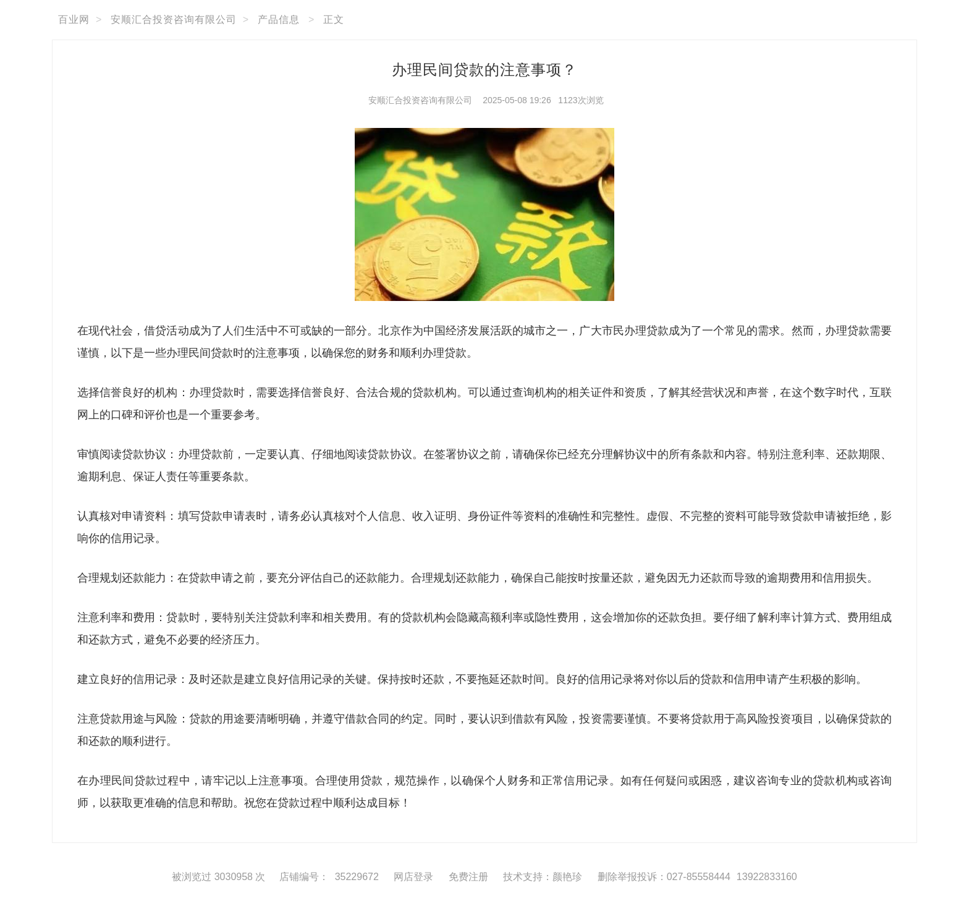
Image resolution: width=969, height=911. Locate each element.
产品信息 (279, 19)
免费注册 (468, 876)
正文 (333, 19)
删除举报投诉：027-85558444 (664, 876)
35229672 (357, 876)
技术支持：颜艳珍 (542, 876)
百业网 (74, 19)
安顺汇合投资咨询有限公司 (174, 19)
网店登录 (413, 876)
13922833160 (767, 876)
